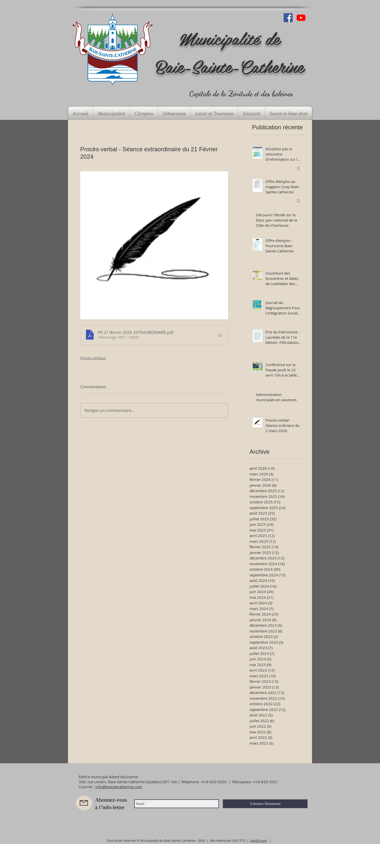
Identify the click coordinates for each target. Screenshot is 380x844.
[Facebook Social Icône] (288, 17)
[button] (111, 113)
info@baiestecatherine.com (118, 786)
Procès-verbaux (93, 358)
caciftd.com (258, 840)
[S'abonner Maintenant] (265, 803)
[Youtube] (301, 17)
